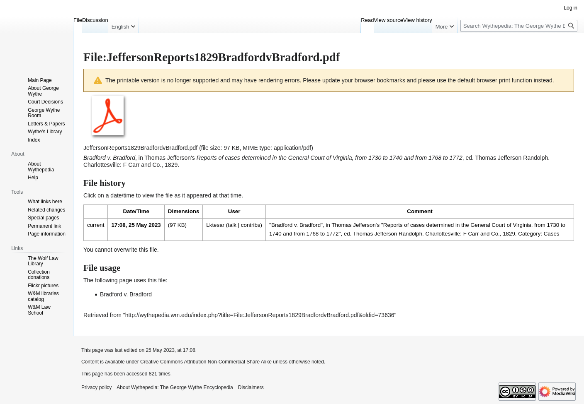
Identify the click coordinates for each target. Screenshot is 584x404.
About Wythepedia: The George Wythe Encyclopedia (175, 387)
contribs (250, 225)
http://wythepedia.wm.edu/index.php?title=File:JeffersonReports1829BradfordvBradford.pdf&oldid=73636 (259, 315)
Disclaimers (251, 387)
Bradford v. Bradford (126, 294)
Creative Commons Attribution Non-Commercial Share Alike (206, 362)
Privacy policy (96, 387)
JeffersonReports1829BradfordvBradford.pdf (140, 147)
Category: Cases (538, 234)
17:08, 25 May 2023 (136, 225)
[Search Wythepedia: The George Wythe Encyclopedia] (518, 26)
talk (232, 225)
